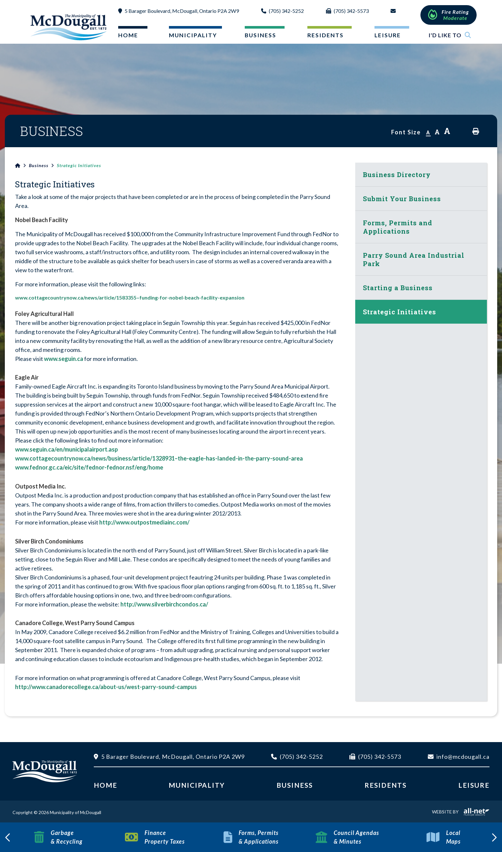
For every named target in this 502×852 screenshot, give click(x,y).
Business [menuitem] (260, 35)
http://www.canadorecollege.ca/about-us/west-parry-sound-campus (106, 686)
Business (38, 165)
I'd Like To (449, 35)
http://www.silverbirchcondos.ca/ (164, 604)
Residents (386, 785)
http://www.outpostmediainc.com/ (144, 522)
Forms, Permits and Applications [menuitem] (397, 227)
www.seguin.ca (63, 358)
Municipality (197, 785)
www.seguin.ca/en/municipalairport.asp (67, 449)
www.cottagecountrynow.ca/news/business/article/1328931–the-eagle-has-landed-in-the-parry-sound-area (159, 458)
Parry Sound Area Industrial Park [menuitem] (413, 259)
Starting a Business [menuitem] (398, 287)
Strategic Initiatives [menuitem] (399, 312)
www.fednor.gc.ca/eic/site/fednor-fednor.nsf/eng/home (89, 467)
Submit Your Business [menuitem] (402, 198)
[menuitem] (127, 36)
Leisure (473, 785)
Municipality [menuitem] (193, 35)
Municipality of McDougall (69, 27)
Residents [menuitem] (325, 35)
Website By (460, 811)
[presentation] (8, 837)
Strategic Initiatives (79, 165)
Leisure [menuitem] (387, 35)
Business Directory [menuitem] (397, 174)
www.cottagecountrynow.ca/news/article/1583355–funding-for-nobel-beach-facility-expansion (129, 297)
